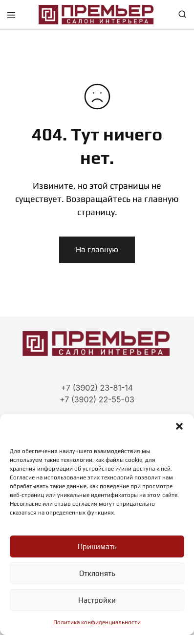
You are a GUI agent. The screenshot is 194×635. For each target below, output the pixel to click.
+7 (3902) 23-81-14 (97, 388)
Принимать (97, 546)
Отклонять (97, 573)
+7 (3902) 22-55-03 (97, 399)
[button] (179, 426)
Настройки (97, 600)
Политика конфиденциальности (97, 622)
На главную (97, 249)
